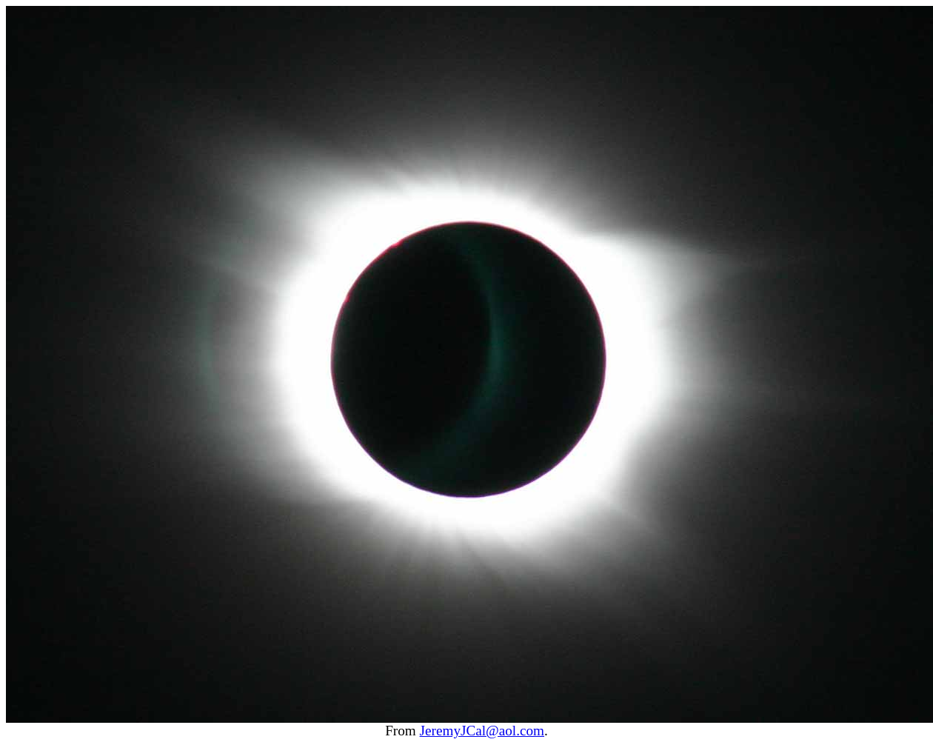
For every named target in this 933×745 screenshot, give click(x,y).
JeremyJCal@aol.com (482, 730)
